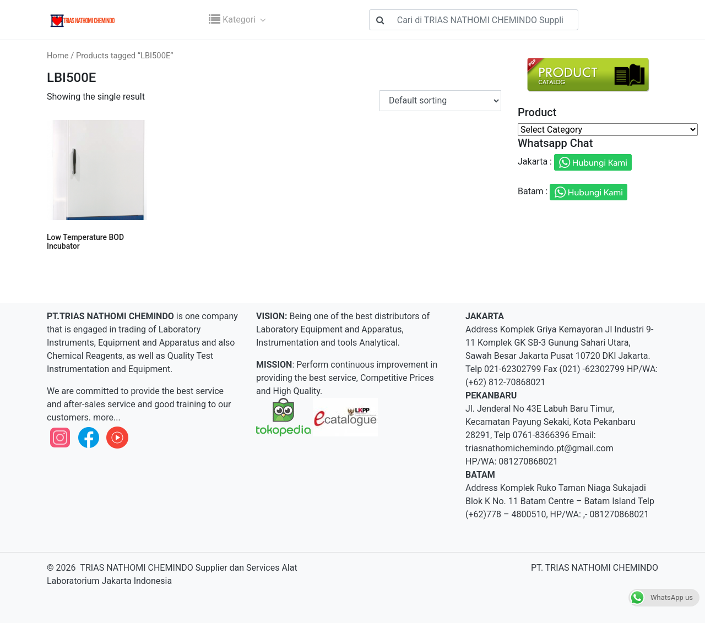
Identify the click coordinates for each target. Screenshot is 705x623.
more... (106, 417)
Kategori (233, 19)
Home (58, 56)
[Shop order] (440, 100)
